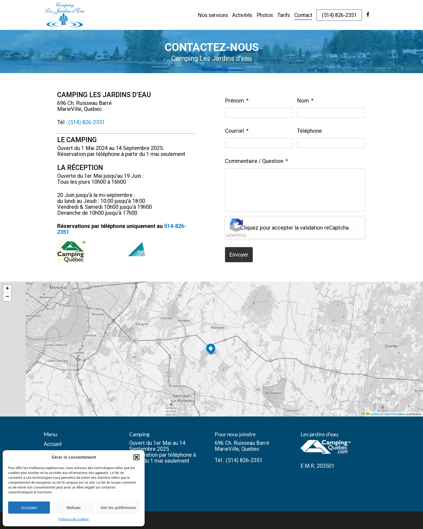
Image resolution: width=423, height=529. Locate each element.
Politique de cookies (74, 519)
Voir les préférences (118, 507)
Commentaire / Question (256, 161)
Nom (305, 100)
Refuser (74, 507)
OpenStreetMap (394, 414)
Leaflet (372, 414)
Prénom (236, 100)
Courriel (236, 131)
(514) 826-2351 (86, 122)
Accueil (53, 444)
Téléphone (309, 131)
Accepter (29, 507)
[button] (136, 457)
